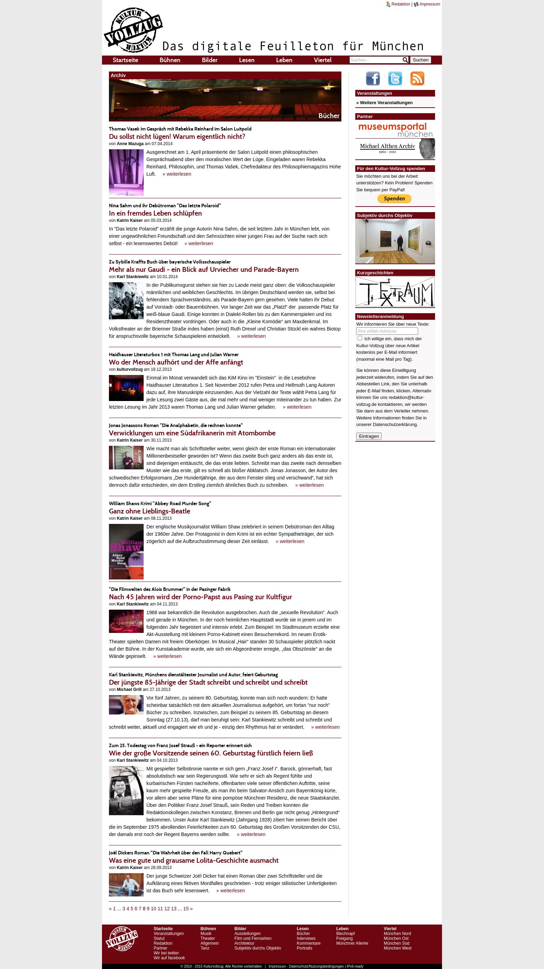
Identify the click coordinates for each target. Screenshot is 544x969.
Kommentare (309, 943)
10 (153, 908)
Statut (159, 938)
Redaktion (398, 4)
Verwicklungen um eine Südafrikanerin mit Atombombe (225, 429)
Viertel (323, 60)
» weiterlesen (177, 174)
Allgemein (210, 943)
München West (397, 948)
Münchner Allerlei (352, 943)
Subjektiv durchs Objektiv (258, 948)
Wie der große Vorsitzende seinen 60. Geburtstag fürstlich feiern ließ (225, 749)
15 (186, 908)
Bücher (303, 933)
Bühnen (170, 60)
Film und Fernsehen (253, 938)
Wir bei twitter (166, 953)
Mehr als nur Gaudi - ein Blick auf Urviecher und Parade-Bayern (225, 266)
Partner (160, 948)
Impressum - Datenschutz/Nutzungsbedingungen (306, 966)
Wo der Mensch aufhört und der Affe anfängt (225, 358)
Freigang (344, 938)
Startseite (125, 60)
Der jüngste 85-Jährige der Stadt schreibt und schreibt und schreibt (225, 678)
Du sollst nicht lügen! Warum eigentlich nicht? (225, 133)
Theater (208, 938)
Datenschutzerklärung (395, 424)
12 (167, 908)
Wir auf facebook (169, 957)
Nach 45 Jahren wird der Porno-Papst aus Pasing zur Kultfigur (225, 593)
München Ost (396, 938)
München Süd (396, 943)
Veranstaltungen (169, 933)
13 (174, 908)
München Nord (397, 933)
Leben (284, 60)
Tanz (205, 948)
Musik (206, 933)
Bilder (210, 60)
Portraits (304, 948)
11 (160, 908)
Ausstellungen (248, 933)
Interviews (306, 938)
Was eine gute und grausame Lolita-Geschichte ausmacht (225, 856)
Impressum (427, 4)
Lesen (247, 60)
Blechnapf (345, 933)
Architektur (244, 943)
